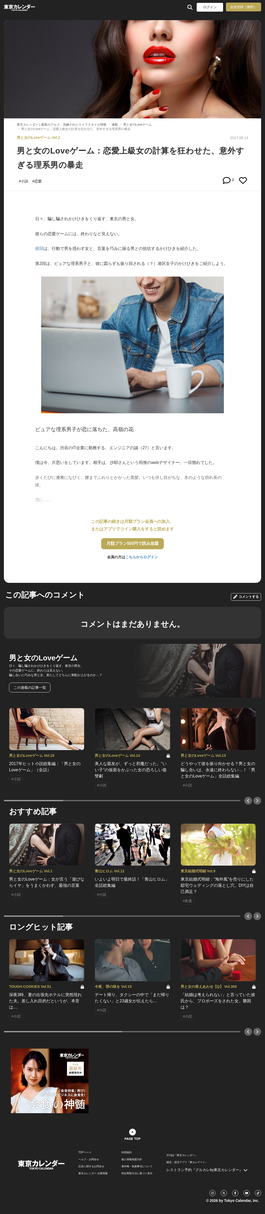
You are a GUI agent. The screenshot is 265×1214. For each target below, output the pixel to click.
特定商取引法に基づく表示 (136, 1173)
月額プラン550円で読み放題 (132, 543)
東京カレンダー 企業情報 (93, 1173)
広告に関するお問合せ (91, 1166)
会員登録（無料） (243, 7)
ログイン (210, 7)
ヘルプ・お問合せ (88, 1159)
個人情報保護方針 (131, 1159)
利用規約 (126, 1152)
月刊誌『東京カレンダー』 (181, 1155)
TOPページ (84, 1152)
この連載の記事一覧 (29, 687)
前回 (39, 248)
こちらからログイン (141, 557)
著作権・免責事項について (136, 1166)
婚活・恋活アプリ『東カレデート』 (187, 1162)
